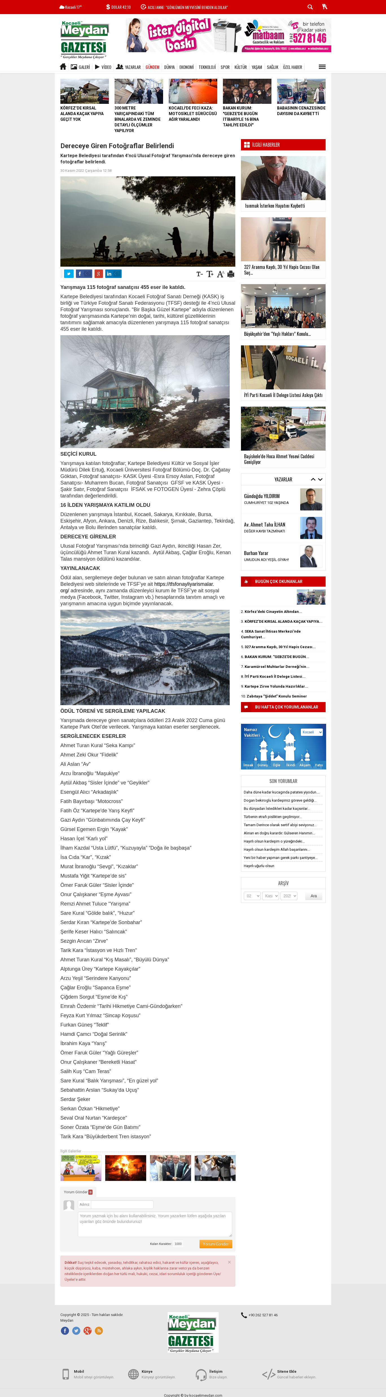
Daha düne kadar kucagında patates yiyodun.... (282, 792)
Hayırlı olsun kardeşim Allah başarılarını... (277, 849)
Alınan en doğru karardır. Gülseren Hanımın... (279, 833)
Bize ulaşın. (218, 1374)
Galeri (84, 67)
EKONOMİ (186, 67)
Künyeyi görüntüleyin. (159, 1374)
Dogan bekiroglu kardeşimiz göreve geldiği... (280, 800)
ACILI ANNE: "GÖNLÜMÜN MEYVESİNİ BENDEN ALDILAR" (188, 7)
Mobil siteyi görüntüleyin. (94, 1374)
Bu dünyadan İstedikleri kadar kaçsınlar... (277, 808)
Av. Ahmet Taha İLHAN (264, 524)
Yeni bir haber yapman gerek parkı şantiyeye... (280, 858)
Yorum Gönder (78, 1192)
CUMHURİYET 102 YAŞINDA (266, 503)
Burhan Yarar (256, 552)
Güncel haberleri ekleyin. (296, 1374)
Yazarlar (133, 67)
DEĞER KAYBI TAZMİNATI (264, 531)
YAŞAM (257, 67)
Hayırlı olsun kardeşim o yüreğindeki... (274, 841)
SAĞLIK (272, 67)
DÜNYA (169, 67)
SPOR (225, 67)
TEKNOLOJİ (207, 67)
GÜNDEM (152, 67)
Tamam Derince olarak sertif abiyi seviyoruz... (280, 825)
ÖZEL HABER (292, 67)
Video (106, 67)
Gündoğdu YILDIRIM (262, 495)
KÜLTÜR (240, 67)
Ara (314, 896)
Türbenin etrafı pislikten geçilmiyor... (273, 817)
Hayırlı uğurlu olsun (259, 866)
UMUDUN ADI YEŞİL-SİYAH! (266, 560)
